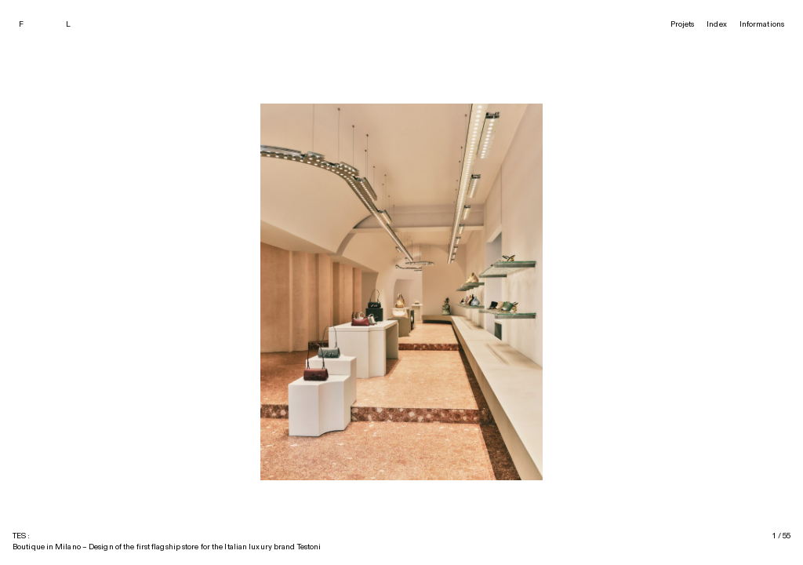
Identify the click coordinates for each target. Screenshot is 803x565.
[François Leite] (54, 24)
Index (717, 24)
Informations (761, 24)
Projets (682, 24)
